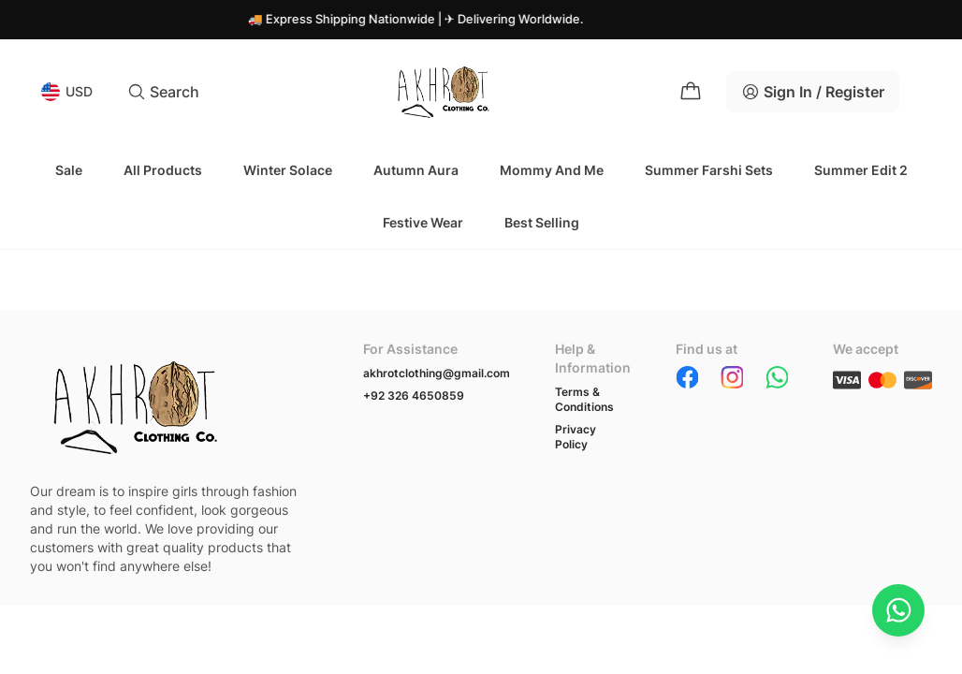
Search (163, 91)
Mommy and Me (552, 170)
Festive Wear (423, 222)
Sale (68, 170)
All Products (163, 170)
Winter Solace (287, 170)
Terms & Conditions (584, 399)
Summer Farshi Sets (709, 170)
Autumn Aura (416, 170)
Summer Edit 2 (861, 170)
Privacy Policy (575, 436)
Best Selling (541, 222)
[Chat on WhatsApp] (898, 610)
